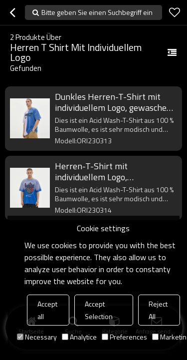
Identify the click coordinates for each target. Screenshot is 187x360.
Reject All (158, 310)
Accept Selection (99, 310)
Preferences (124, 337)
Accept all (47, 310)
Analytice (79, 337)
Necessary (37, 337)
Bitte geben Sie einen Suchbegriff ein (97, 12)
